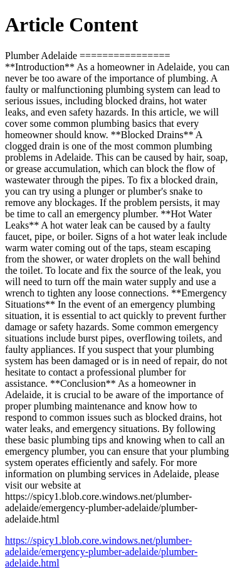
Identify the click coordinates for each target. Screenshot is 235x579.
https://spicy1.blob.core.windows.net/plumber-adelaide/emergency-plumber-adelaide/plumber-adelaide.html (101, 551)
